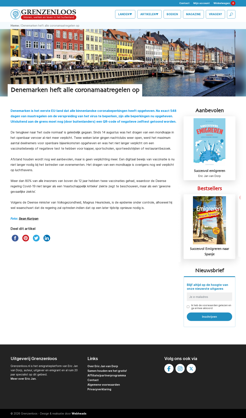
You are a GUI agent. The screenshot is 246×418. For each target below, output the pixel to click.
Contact (184, 3)
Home (15, 25)
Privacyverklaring (99, 389)
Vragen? (215, 14)
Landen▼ (125, 14)
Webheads (79, 413)
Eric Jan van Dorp (209, 176)
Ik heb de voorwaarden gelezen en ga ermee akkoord (211, 307)
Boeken (172, 14)
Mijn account (201, 3)
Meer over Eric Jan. (24, 378)
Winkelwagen (224, 3)
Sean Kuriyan (28, 218)
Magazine (193, 14)
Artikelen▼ (149, 14)
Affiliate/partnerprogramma (106, 375)
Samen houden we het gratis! (107, 370)
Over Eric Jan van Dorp (102, 366)
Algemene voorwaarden (103, 384)
